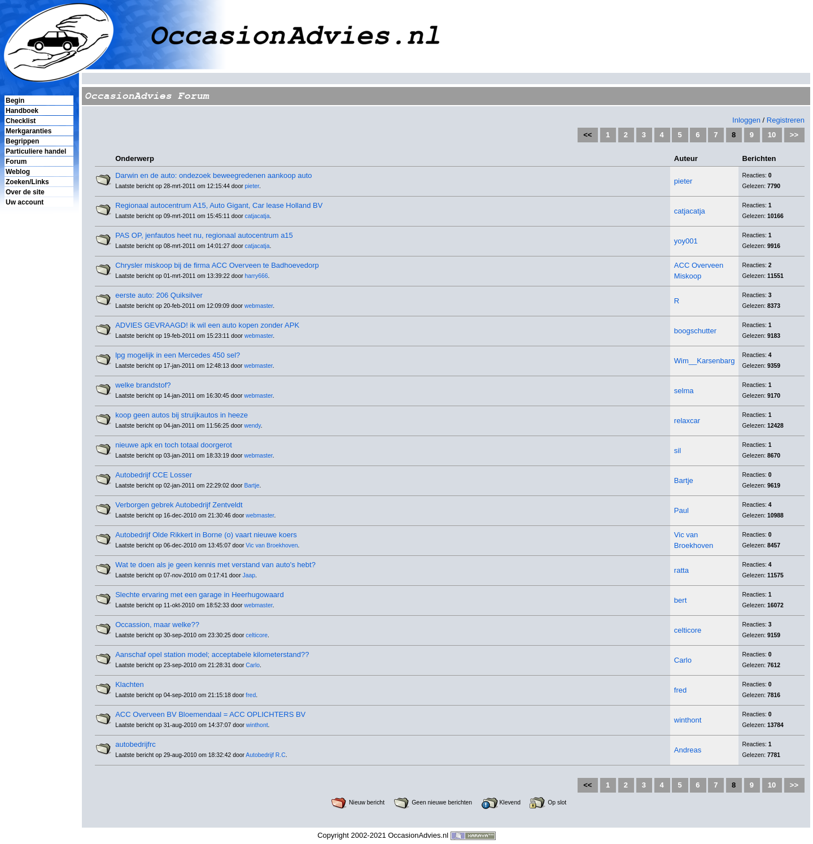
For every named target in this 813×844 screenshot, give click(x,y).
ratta (681, 570)
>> (794, 134)
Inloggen (746, 120)
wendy (252, 426)
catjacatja (257, 216)
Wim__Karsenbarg (704, 360)
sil (677, 450)
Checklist (21, 121)
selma (684, 390)
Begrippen (22, 141)
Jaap (248, 575)
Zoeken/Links (27, 182)
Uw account (24, 202)
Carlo (253, 665)
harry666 (256, 276)
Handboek (22, 111)
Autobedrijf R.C (265, 755)
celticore (257, 635)
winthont (257, 725)
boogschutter (695, 331)
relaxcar (687, 420)
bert (680, 600)
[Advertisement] (38, 401)
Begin (15, 101)
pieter (252, 186)
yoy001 (686, 241)
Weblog (18, 172)
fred (251, 695)
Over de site (25, 192)
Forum (16, 162)
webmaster (258, 306)
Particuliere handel (36, 151)
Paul (681, 510)
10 (772, 134)
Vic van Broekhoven (272, 545)
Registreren (786, 120)
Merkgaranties (28, 131)
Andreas (687, 750)
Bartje (251, 485)
